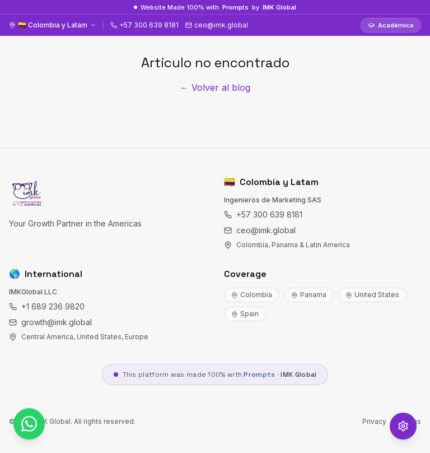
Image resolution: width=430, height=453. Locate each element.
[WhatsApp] (29, 424)
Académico (391, 25)
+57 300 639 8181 (263, 214)
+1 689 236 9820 (47, 306)
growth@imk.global (50, 322)
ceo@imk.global (260, 230)
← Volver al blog (215, 87)
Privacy (374, 421)
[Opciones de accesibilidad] (403, 426)
